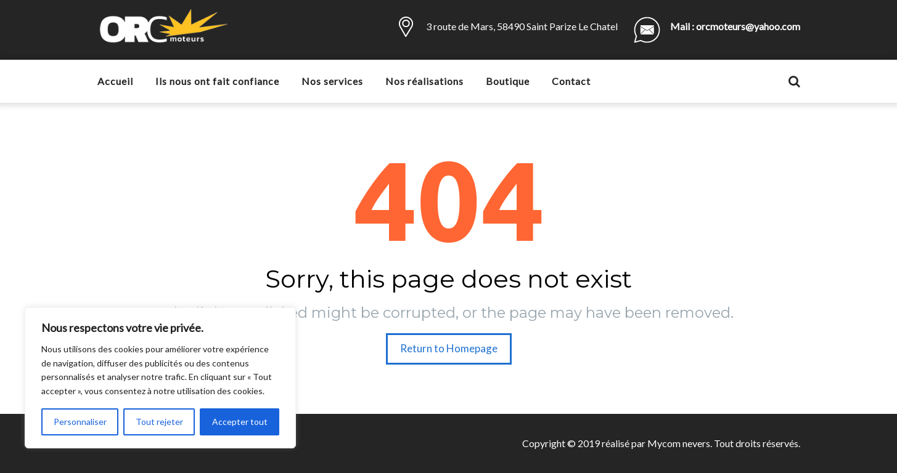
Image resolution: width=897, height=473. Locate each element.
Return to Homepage (449, 348)
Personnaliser (80, 421)
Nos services (332, 81)
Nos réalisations (424, 81)
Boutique (508, 81)
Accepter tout (240, 421)
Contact (571, 81)
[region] (160, 377)
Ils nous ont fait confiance (217, 81)
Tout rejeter (159, 421)
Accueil (115, 81)
